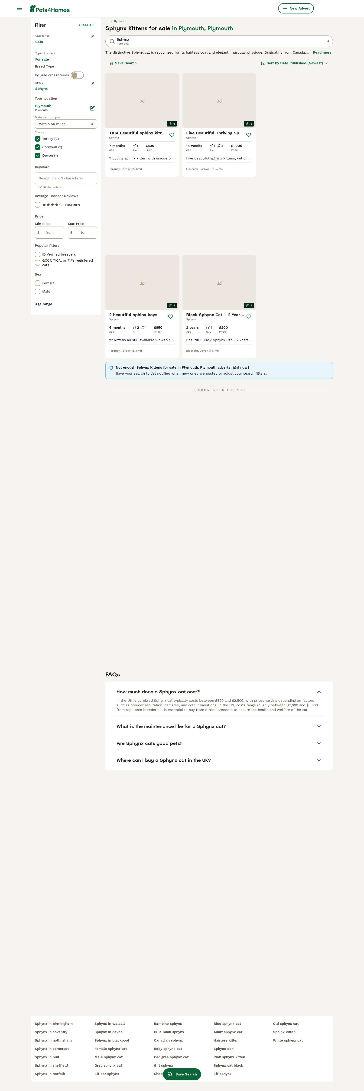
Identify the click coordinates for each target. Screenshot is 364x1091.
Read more (322, 136)
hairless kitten (226, 1040)
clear (89, 190)
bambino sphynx (168, 1024)
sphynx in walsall (109, 1024)
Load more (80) (83, 297)
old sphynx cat (286, 1024)
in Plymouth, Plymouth (202, 112)
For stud (46, 162)
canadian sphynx (168, 1040)
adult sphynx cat (228, 1032)
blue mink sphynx (169, 1032)
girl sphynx (163, 1065)
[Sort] (294, 146)
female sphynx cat (110, 1049)
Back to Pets (47, 119)
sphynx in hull (47, 1057)
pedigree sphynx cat (171, 1057)
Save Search (123, 147)
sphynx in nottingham (53, 1040)
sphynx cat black (228, 1065)
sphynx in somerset (52, 1049)
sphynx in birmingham (54, 1024)
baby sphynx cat (168, 1049)
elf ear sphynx (106, 1074)
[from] (49, 441)
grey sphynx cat (108, 1065)
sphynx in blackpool (111, 1040)
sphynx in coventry (51, 1032)
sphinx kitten (284, 1032)
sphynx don (224, 1049)
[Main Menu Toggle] (19, 8)
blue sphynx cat (227, 1024)
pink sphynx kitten (229, 1057)
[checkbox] (37, 214)
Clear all (86, 109)
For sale (46, 151)
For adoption (73, 151)
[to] (82, 441)
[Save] (172, 218)
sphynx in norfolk (50, 1074)
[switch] (77, 180)
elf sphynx (223, 1074)
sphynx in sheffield (51, 1065)
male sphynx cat (108, 1057)
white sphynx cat (288, 1040)
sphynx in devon (108, 1032)
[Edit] (92, 316)
